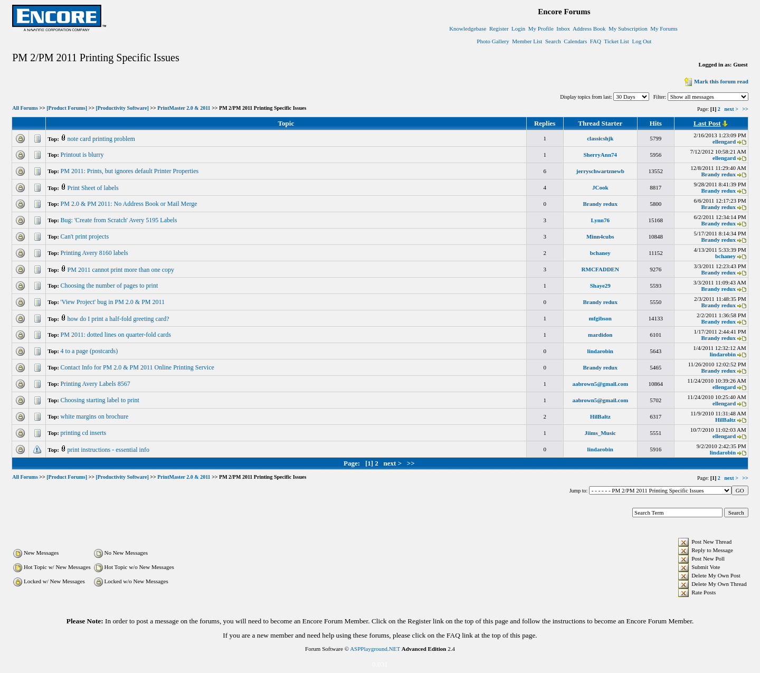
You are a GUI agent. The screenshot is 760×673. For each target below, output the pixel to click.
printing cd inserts (84, 433)
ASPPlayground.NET (375, 649)
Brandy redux (718, 174)
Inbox (563, 28)
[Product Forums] (66, 108)
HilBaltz (600, 416)
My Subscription (628, 28)
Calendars (575, 41)
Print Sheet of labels (94, 188)
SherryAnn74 (600, 154)
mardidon (600, 334)
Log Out (641, 41)
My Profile (541, 28)
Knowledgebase (467, 28)
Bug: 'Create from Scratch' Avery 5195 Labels (120, 220)
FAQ (595, 41)
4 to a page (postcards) (90, 351)
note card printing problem (102, 139)
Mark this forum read (715, 81)
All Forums (25, 108)
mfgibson (600, 318)
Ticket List (616, 41)
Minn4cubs (600, 236)
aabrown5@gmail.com (600, 384)
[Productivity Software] (122, 108)
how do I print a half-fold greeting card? (119, 319)
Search (553, 41)
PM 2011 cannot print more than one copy (122, 269)
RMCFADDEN (600, 269)
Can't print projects (85, 236)
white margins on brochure (95, 416)
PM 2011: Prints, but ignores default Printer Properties (131, 171)
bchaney (600, 253)
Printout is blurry (83, 154)
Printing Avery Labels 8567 (96, 383)
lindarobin (600, 351)
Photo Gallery (493, 41)
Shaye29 (600, 285)
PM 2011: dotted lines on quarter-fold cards (117, 334)
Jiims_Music (600, 433)
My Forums (664, 28)
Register (499, 28)
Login (518, 28)
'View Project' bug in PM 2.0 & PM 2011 (114, 302)
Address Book (589, 28)
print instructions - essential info (109, 449)
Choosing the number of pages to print (110, 285)
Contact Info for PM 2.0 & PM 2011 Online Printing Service (138, 367)
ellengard (724, 141)
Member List (527, 41)
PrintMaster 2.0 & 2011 (183, 108)
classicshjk (600, 138)
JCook (600, 187)
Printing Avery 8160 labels (95, 253)
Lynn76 (600, 220)
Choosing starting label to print (101, 400)
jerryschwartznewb (600, 171)
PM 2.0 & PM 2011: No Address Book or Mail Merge (130, 203)
